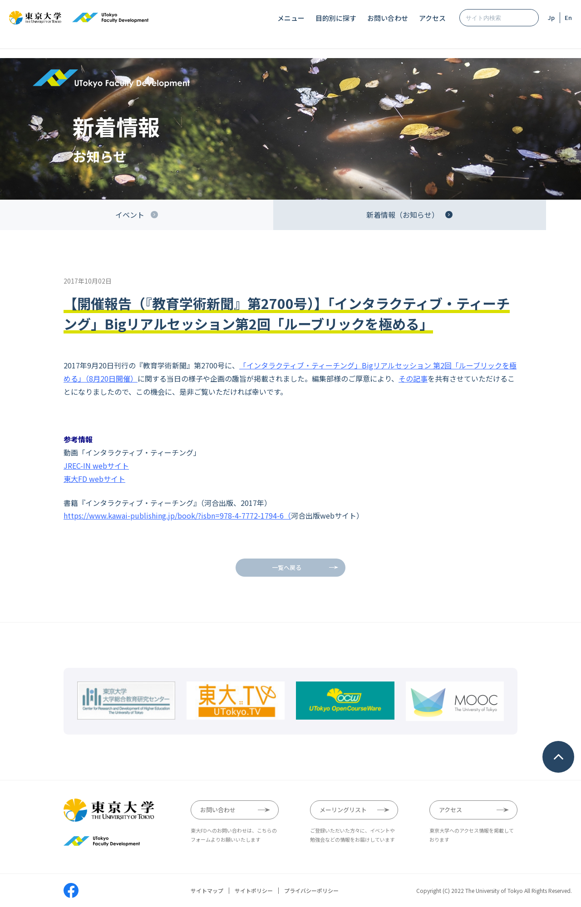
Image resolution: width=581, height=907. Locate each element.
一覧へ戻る (286, 567)
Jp (551, 17)
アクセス (432, 18)
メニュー (291, 18)
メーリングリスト (343, 809)
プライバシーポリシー (311, 890)
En (568, 17)
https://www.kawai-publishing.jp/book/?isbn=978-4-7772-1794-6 (174, 515)
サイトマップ (207, 890)
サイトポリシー (254, 890)
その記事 (413, 378)
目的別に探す (335, 18)
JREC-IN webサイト (96, 465)
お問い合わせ (387, 18)
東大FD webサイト (94, 478)
